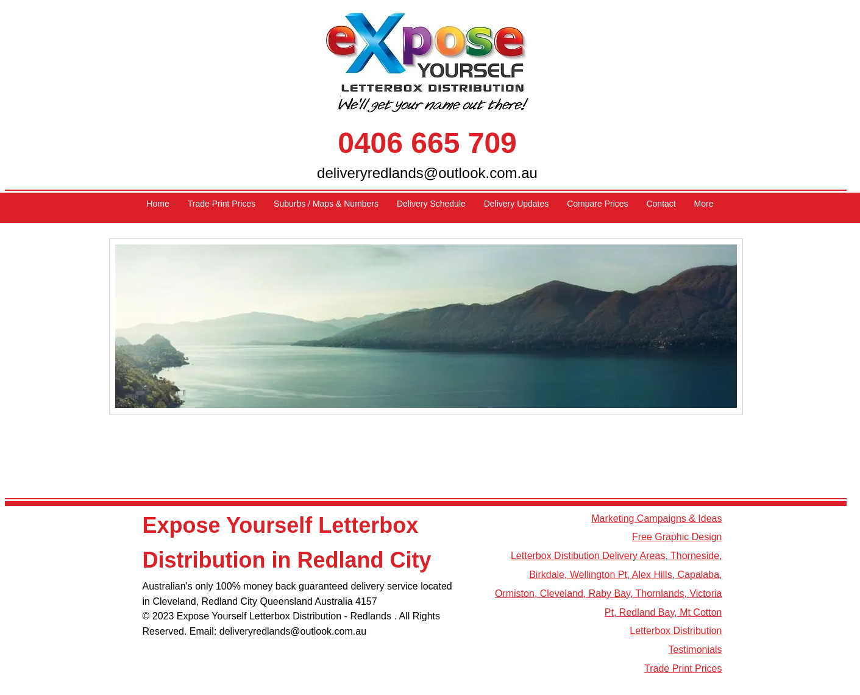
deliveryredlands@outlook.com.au (427, 173)
